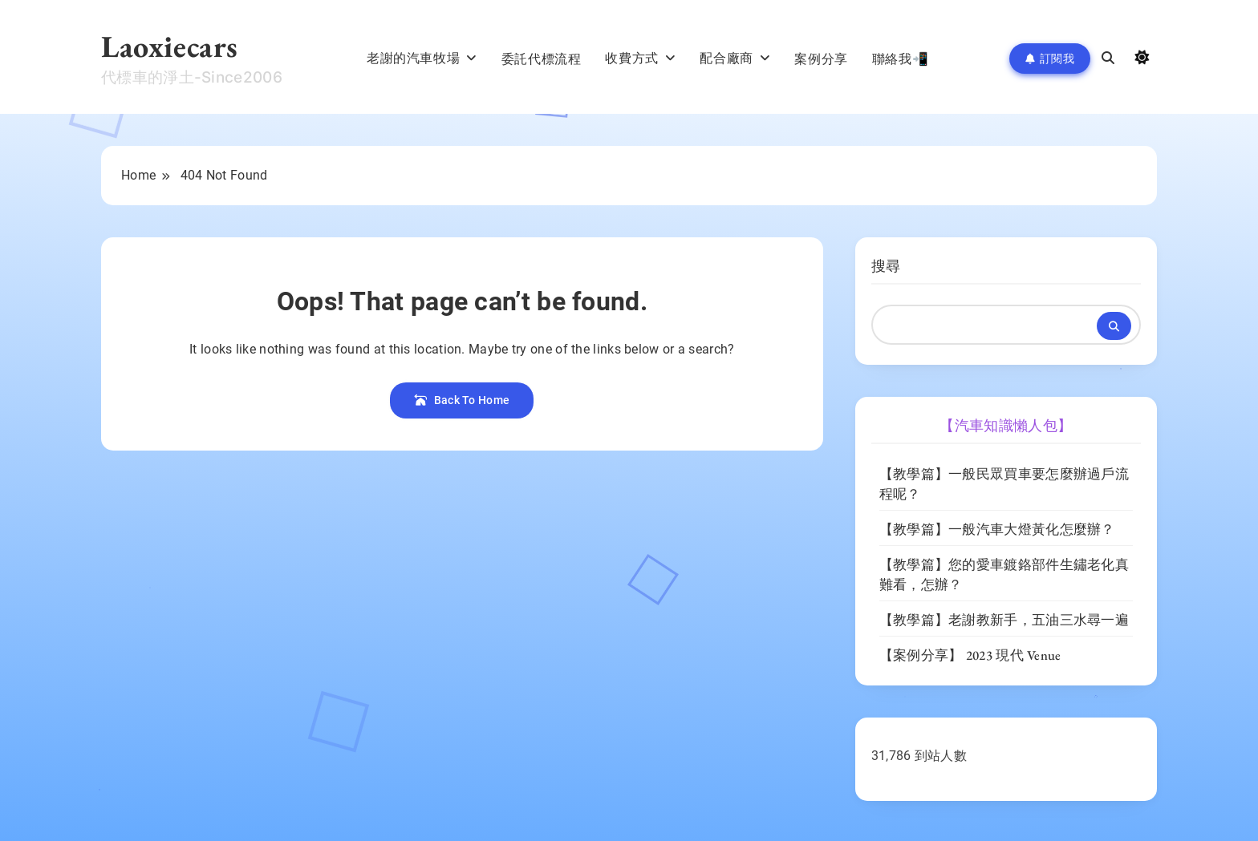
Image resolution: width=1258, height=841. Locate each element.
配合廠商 (726, 58)
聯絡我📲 (900, 59)
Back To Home (461, 400)
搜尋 (886, 265)
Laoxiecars (169, 46)
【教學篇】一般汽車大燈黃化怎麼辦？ (997, 529)
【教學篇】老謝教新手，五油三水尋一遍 (1004, 620)
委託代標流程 (541, 59)
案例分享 (820, 59)
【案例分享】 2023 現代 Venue (970, 655)
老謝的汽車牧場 (413, 58)
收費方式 (631, 58)
